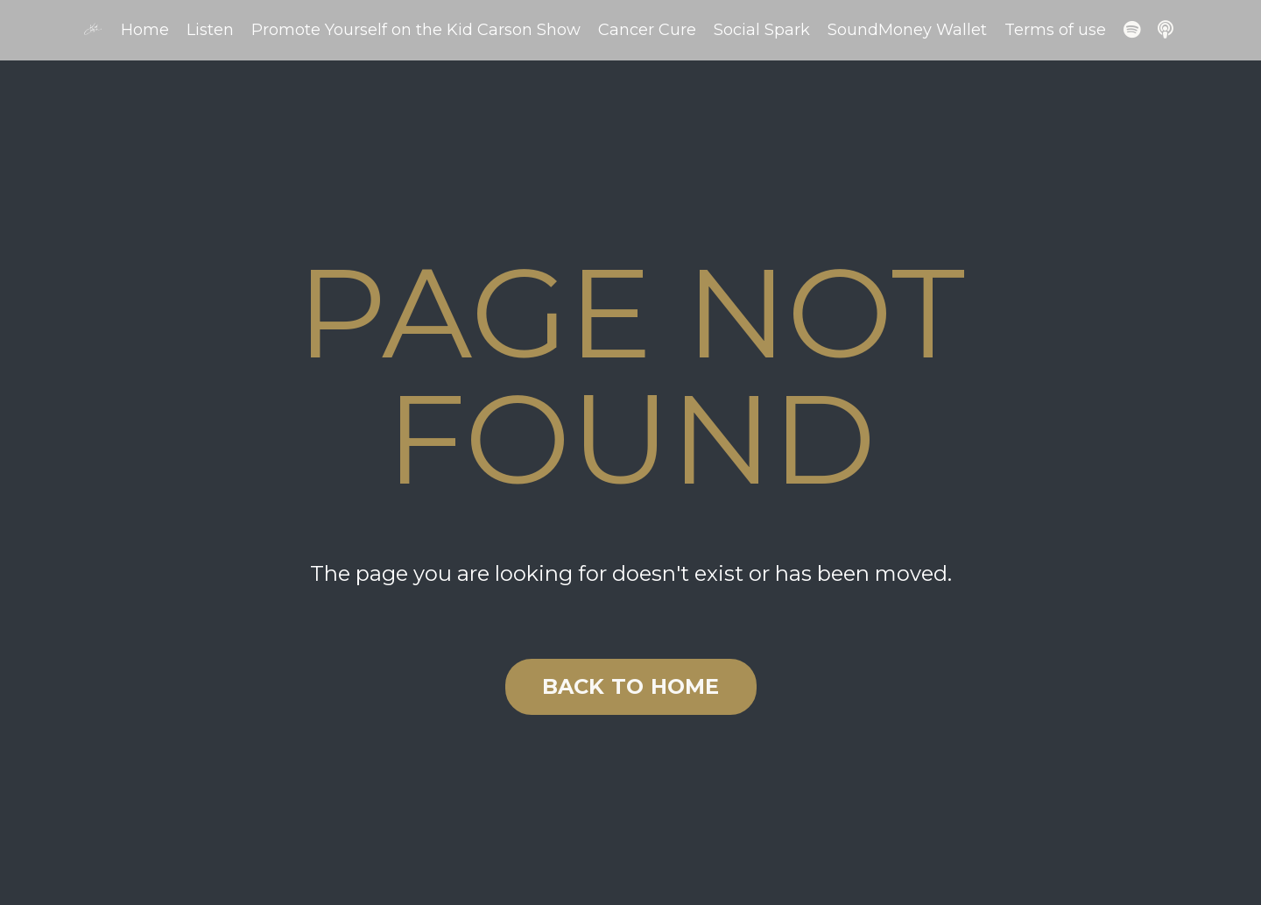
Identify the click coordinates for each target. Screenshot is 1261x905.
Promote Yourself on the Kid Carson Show (416, 29)
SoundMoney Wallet (907, 29)
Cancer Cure (647, 29)
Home (145, 29)
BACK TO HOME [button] (631, 686)
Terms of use (1055, 29)
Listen (210, 29)
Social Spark (762, 29)
